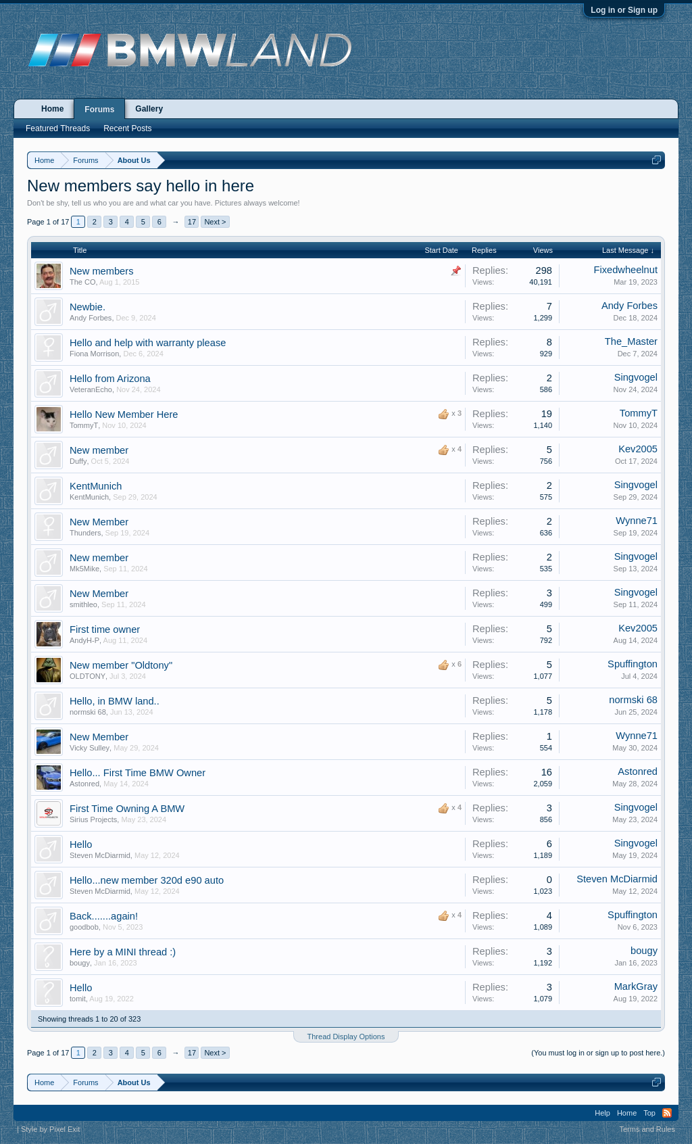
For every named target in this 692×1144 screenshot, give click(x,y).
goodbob (84, 927)
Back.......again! (104, 916)
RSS (667, 1113)
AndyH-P (84, 640)
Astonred (84, 784)
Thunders (85, 533)
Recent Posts (127, 128)
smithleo (83, 604)
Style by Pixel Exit (50, 1129)
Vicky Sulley (89, 748)
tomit (78, 999)
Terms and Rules (647, 1129)
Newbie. (87, 307)
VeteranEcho (91, 389)
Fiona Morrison (94, 354)
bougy (80, 963)
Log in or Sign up (624, 10)
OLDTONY (87, 676)
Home (52, 109)
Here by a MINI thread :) (123, 952)
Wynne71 (637, 520)
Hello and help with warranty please (148, 342)
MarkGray (636, 986)
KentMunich (96, 486)
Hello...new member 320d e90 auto (147, 880)
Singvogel (636, 377)
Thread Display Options (346, 1036)
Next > (215, 222)
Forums (99, 109)
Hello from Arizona (110, 378)
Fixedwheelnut (625, 269)
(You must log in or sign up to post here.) (598, 1053)
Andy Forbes (91, 318)
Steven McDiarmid (100, 855)
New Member (99, 522)
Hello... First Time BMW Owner (137, 772)
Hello (81, 844)
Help (602, 1113)
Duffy (78, 461)
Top (649, 1113)
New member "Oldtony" (121, 665)
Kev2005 (638, 449)
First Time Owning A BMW (127, 808)
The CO (83, 282)
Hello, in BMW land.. (114, 701)
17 (192, 222)
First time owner (105, 629)
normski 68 (88, 712)
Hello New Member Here (124, 414)
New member (99, 450)
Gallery (149, 109)
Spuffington (633, 664)
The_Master (631, 341)
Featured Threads (58, 128)
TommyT (84, 425)
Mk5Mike (84, 569)
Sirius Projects (93, 819)
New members (101, 271)
